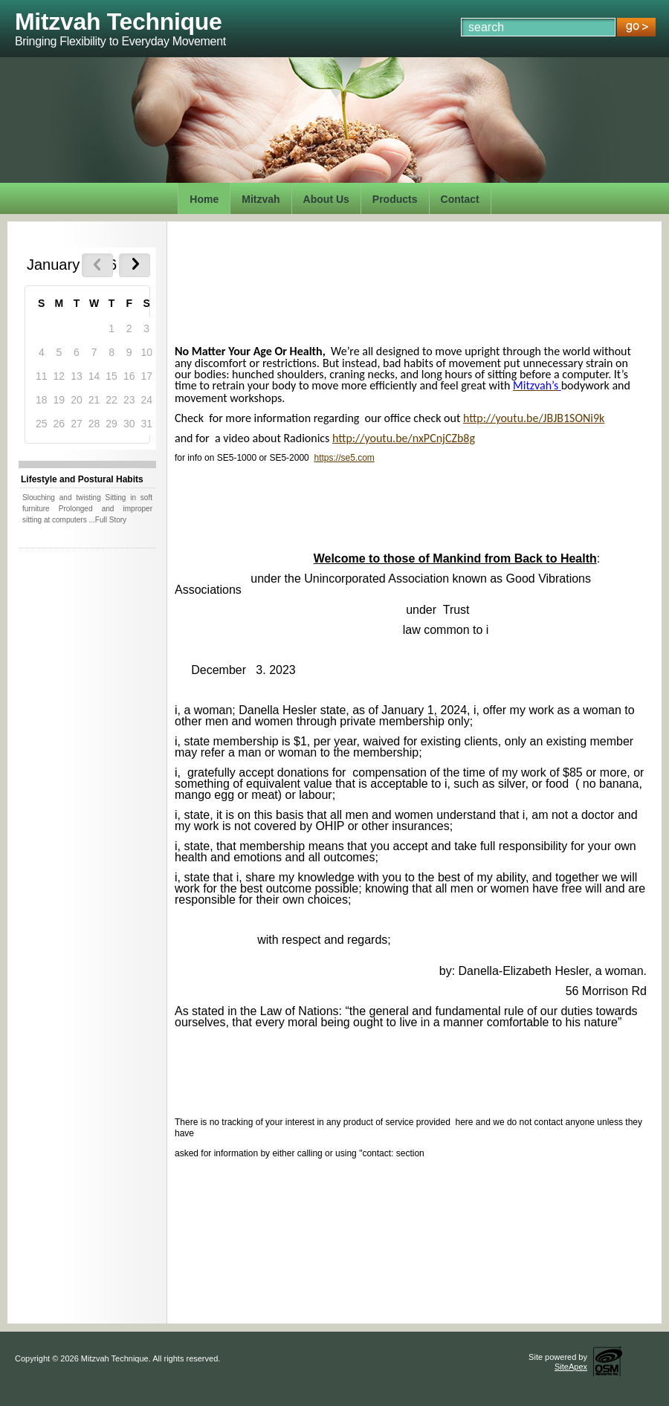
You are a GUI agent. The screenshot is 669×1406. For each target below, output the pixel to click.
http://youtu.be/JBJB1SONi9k (533, 418)
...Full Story (107, 520)
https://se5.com (344, 458)
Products (395, 199)
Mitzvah (260, 199)
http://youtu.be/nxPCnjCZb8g (403, 438)
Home (204, 199)
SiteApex (571, 1366)
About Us (326, 199)
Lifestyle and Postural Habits (82, 479)
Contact (460, 199)
